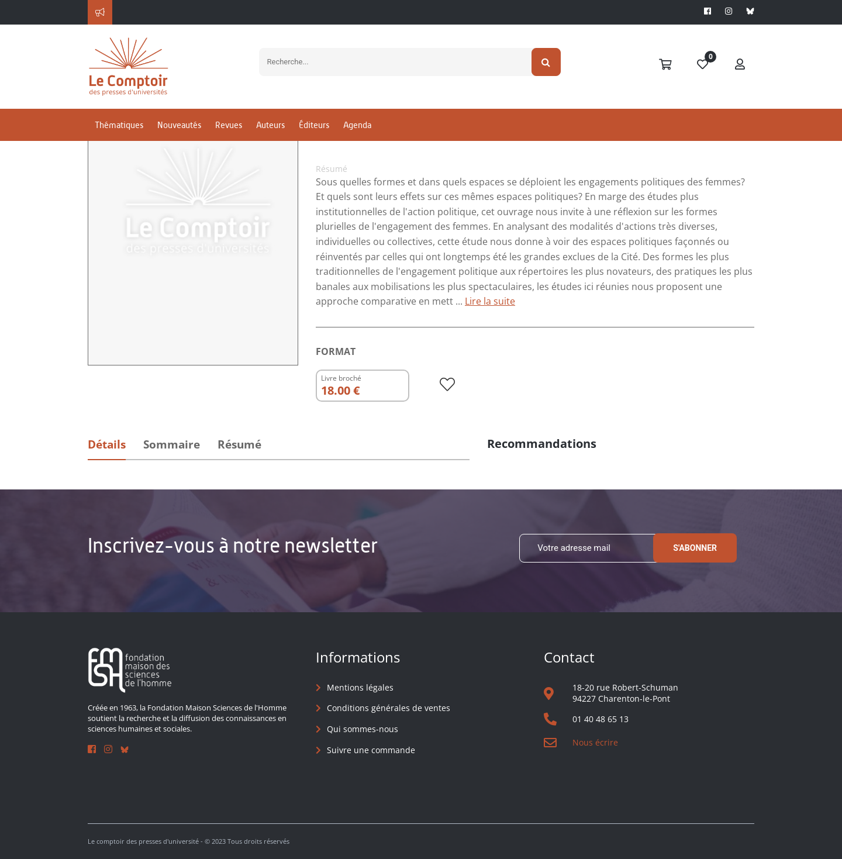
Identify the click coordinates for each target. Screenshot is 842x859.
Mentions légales (360, 687)
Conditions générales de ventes (388, 707)
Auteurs (270, 125)
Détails (107, 444)
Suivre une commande (371, 749)
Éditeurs (314, 125)
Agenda (357, 125)
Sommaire (171, 444)
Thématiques (119, 125)
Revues (228, 125)
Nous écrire (595, 742)
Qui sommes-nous (362, 728)
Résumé (239, 444)
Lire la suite (490, 301)
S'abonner (695, 548)
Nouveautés (179, 125)
